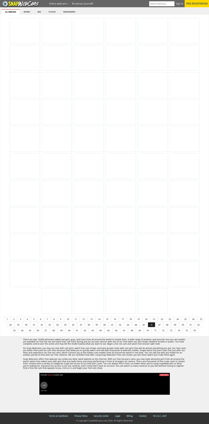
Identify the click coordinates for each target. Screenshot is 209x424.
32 (42, 324)
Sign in (179, 3)
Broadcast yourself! (82, 3)
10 (68, 319)
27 (201, 319)
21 (154, 319)
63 (93, 330)
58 (53, 330)
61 (77, 330)
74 (179, 330)
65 (108, 330)
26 (193, 319)
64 (100, 330)
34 (57, 324)
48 (167, 324)
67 (124, 330)
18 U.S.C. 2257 (160, 416)
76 (194, 330)
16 (115, 319)
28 (10, 324)
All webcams (10, 12)
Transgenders (69, 12)
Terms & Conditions (58, 416)
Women (27, 12)
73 (171, 330)
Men (39, 12)
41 (112, 324)
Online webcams (58, 3)
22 (162, 319)
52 (198, 324)
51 (191, 324)
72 (163, 330)
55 (30, 330)
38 (89, 324)
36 (73, 324)
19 (138, 319)
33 (49, 324)
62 (85, 330)
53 (14, 330)
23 (170, 319)
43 (128, 324)
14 (99, 319)
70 (147, 330)
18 (130, 319)
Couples (52, 12)
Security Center (101, 416)
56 (38, 330)
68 (132, 330)
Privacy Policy (80, 416)
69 (140, 330)
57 (46, 330)
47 (159, 324)
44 (136, 324)
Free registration (197, 3)
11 (76, 319)
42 (120, 324)
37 (81, 324)
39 (97, 324)
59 (61, 330)
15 (107, 319)
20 (146, 319)
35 (65, 324)
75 (187, 330)
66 (116, 330)
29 (18, 324)
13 (91, 319)
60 (69, 330)
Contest (142, 416)
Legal (117, 416)
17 (123, 319)
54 (22, 330)
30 (26, 324)
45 (144, 324)
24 (177, 319)
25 (185, 319)
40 (104, 324)
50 (183, 324)
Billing (130, 416)
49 (175, 324)
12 (83, 319)
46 (151, 324)
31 (34, 324)
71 (155, 330)
